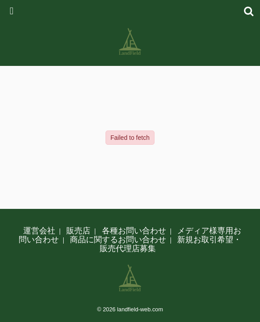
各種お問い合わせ (134, 230)
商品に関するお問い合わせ (118, 239)
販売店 (78, 230)
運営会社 (39, 230)
